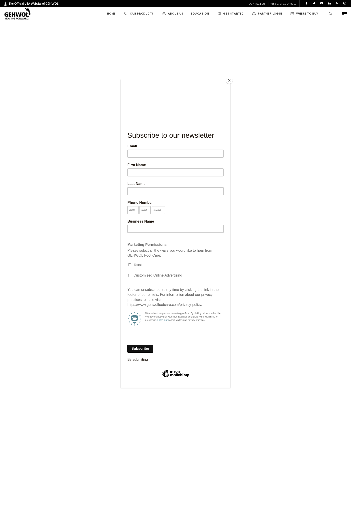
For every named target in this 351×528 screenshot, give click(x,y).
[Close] (229, 80)
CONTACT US (256, 4)
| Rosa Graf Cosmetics (282, 4)
